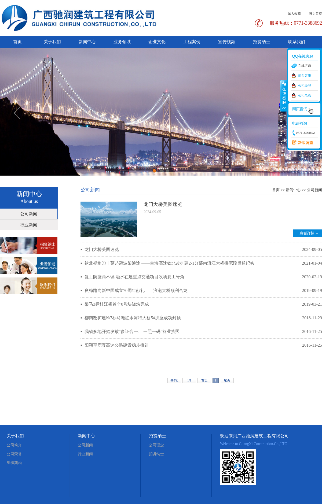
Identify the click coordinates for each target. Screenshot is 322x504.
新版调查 (301, 142)
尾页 (227, 380)
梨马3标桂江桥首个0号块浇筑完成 (117, 304)
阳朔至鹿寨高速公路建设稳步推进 (117, 345)
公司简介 (14, 445)
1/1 (189, 380)
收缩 (283, 96)
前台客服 (304, 75)
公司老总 (304, 95)
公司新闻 (28, 214)
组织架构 (14, 463)
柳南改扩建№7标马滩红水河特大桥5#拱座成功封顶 (133, 318)
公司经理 (304, 85)
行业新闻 (28, 225)
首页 (17, 41)
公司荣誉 (14, 454)
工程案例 (191, 41)
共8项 (174, 380)
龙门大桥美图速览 (163, 204)
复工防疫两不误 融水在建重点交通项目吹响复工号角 (134, 277)
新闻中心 (87, 41)
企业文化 (157, 41)
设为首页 (315, 14)
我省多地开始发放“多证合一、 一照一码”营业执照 (132, 331)
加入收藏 (294, 14)
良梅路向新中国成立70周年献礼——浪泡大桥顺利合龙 (136, 290)
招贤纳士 (261, 41)
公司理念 (156, 445)
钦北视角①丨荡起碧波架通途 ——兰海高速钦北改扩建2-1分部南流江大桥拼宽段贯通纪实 (169, 263)
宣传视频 (226, 41)
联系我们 (296, 41)
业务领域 (122, 41)
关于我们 (52, 41)
